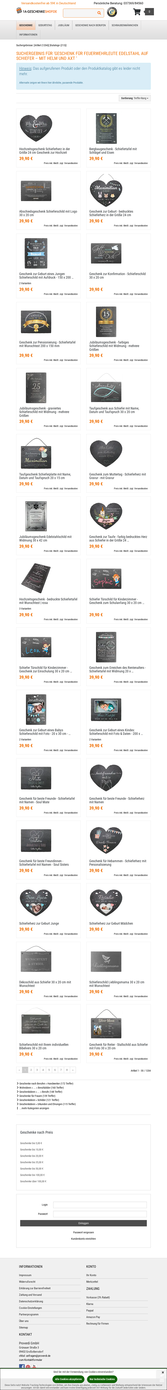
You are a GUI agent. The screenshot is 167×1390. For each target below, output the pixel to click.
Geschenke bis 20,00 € (31, 1155)
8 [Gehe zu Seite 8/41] (67, 1069)
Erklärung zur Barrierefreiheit (34, 1288)
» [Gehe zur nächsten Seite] (72, 1069)
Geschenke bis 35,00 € (31, 1162)
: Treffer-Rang (134, 98)
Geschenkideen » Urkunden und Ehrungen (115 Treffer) (46, 1104)
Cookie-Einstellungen (30, 1308)
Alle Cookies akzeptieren (68, 1379)
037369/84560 (133, 3)
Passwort (43, 1213)
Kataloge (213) (58, 45)
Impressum (25, 1275)
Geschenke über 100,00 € (33, 1181)
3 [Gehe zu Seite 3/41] (37, 1069)
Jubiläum (63, 25)
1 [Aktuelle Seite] (25, 1069)
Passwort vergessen (83, 1232)
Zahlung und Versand (30, 1295)
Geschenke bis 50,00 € (31, 1168)
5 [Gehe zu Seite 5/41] (49, 1069)
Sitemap (23, 1327)
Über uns (24, 1321)
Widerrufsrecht (27, 1281)
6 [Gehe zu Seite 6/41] (55, 1069)
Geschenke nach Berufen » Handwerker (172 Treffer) (44, 1083)
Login (45, 1204)
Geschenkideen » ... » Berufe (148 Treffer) (39, 1091)
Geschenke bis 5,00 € (31, 1143)
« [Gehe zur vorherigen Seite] (19, 1069)
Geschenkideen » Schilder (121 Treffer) (37, 1100)
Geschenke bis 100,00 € (32, 1174)
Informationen (28, 34)
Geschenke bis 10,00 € (31, 1149)
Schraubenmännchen (125, 25)
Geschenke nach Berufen (90, 25)
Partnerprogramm (28, 1314)
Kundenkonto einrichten (83, 1238)
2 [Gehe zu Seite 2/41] (31, 1069)
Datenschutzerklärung (31, 1301)
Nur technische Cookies (102, 1379)
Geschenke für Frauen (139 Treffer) (35, 1095)
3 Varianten (25, 608)
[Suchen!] (99, 13)
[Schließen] (162, 1372)
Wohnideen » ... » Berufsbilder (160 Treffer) (40, 1087)
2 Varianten (25, 283)
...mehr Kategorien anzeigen (32, 1108)
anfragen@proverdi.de (38, 1355)
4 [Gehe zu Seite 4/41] (43, 1069)
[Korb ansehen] (143, 12)
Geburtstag (45, 25)
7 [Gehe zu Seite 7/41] (61, 1069)
